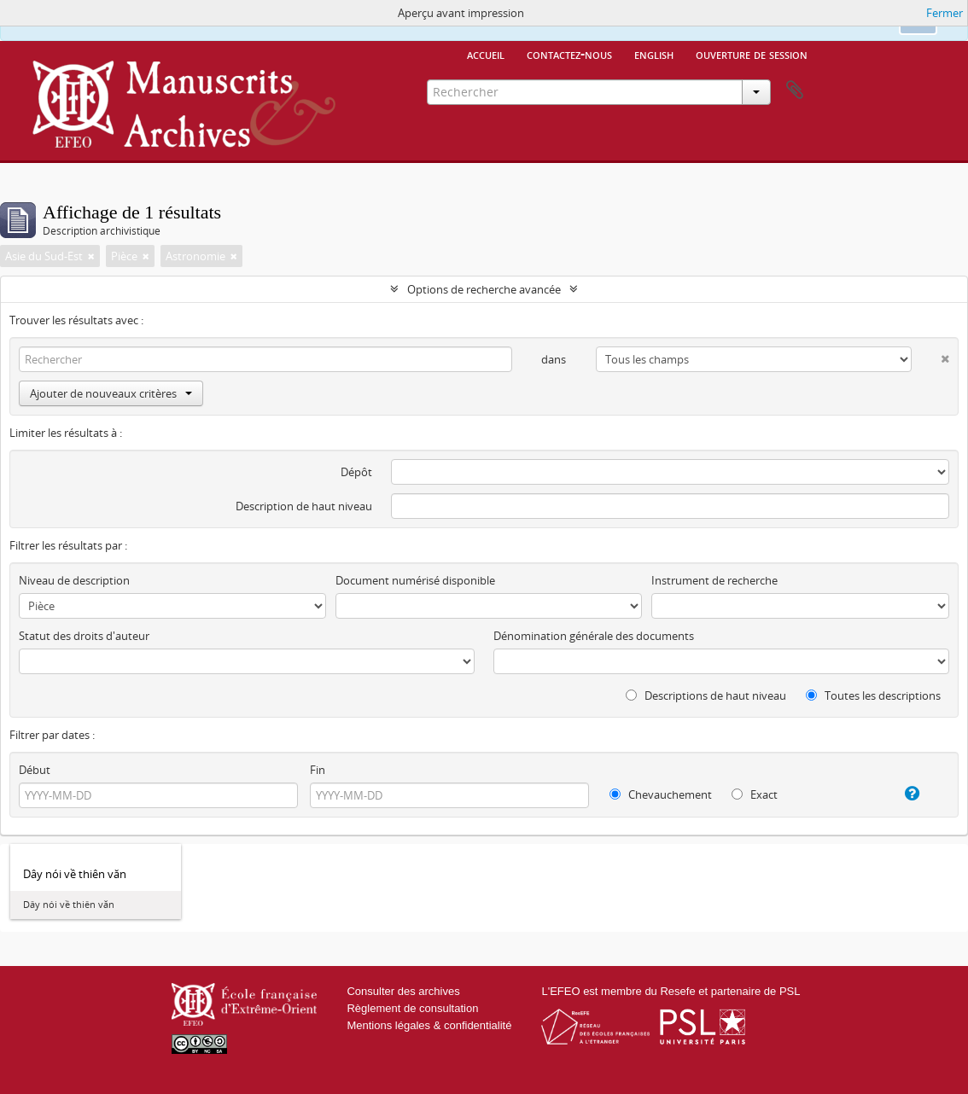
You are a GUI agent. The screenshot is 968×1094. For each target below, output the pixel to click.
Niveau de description (74, 580)
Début (34, 769)
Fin (317, 769)
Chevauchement (660, 794)
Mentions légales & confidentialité (429, 1025)
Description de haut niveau (304, 506)
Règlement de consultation (412, 1008)
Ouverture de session (752, 53)
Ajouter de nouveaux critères (111, 393)
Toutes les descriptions (873, 695)
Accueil (485, 53)
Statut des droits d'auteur (84, 635)
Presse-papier (794, 90)
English (654, 53)
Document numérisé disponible (415, 580)
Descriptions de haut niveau (706, 695)
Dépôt (356, 472)
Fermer (944, 12)
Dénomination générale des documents (593, 635)
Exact (755, 794)
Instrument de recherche (714, 580)
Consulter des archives (403, 991)
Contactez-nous (569, 53)
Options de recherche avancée (484, 289)
